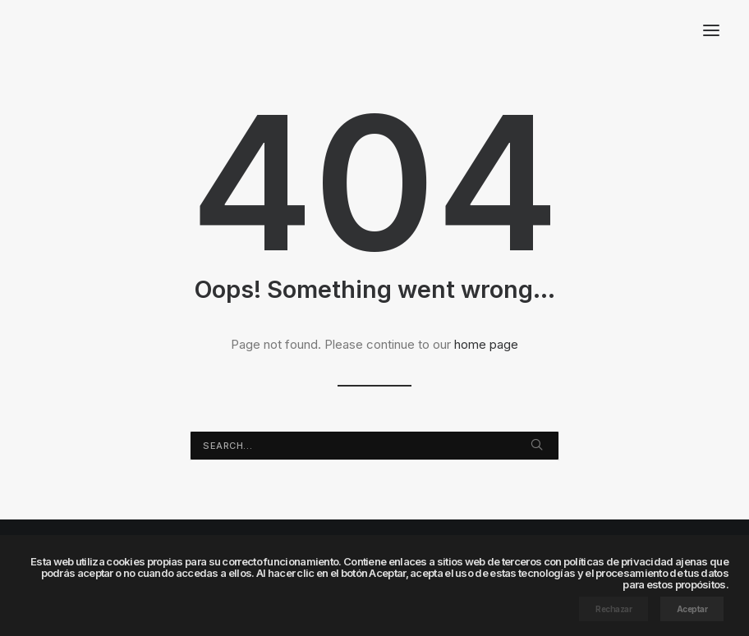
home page (486, 344)
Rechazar (613, 609)
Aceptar (692, 609)
